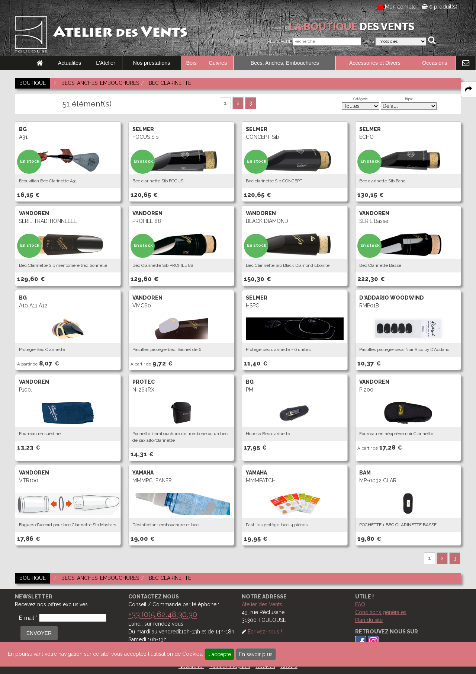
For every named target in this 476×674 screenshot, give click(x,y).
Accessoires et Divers (375, 63)
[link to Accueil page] (40, 63)
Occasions (434, 63)
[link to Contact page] (466, 63)
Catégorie (360, 99)
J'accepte (219, 654)
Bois (191, 63)
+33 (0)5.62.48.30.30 (162, 614)
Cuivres (218, 63)
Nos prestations (151, 63)
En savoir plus (256, 654)
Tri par (409, 99)
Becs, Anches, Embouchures (285, 63)
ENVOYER (39, 633)
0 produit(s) (439, 7)
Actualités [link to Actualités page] (69, 63)
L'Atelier (105, 63)
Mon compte (400, 7)
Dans (368, 41)
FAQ (360, 604)
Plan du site (369, 620)
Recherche (279, 41)
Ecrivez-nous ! (265, 632)
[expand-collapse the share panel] (468, 89)
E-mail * (28, 618)
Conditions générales (380, 612)
